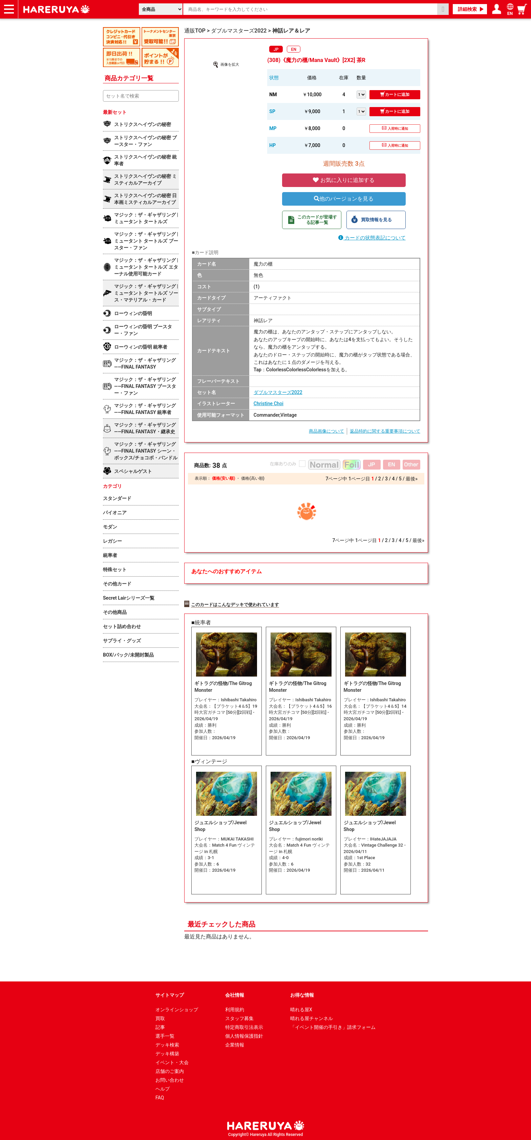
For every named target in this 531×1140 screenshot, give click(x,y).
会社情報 (234, 993)
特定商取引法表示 (244, 1025)
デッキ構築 (167, 1052)
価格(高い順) (252, 478)
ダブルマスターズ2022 (278, 392)
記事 (160, 1025)
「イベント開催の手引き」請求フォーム (333, 1025)
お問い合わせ (169, 1078)
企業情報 (234, 1043)
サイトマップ (169, 993)
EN (293, 49)
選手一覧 (164, 1034)
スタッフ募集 (239, 1016)
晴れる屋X (301, 1008)
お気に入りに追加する (344, 180)
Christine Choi (268, 403)
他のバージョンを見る (344, 198)
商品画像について (326, 431)
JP (276, 49)
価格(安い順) (223, 478)
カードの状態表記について (372, 238)
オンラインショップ (176, 1008)
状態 (274, 77)
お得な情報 (302, 993)
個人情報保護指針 (244, 1034)
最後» (412, 478)
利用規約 (234, 1008)
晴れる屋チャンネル (311, 1016)
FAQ (159, 1096)
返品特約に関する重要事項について (385, 431)
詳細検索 (467, 9)
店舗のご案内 (169, 1069)
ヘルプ (162, 1087)
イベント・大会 (172, 1060)
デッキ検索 (167, 1043)
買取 (160, 1016)
